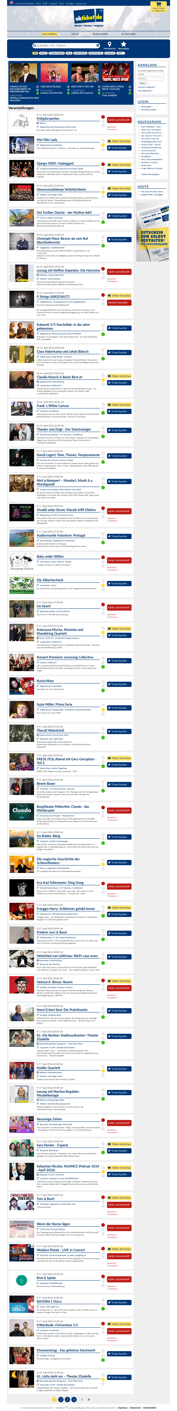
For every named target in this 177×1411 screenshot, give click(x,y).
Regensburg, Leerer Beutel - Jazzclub (55, 357)
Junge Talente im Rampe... (152, 168)
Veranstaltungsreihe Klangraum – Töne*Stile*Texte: (60, 1043)
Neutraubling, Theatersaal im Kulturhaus (57, 540)
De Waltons (146, 156)
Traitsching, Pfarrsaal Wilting (52, 1229)
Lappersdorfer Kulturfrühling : (51, 381)
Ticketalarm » (112, 129)
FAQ (38, 3)
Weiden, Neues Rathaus (50, 279)
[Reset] (98, 45)
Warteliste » (112, 127)
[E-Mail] (151, 74)
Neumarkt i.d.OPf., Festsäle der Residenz (57, 1047)
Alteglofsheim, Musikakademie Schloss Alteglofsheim (63, 302)
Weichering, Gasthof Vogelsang (53, 768)
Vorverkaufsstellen (24, 3)
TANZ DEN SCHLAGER (51, 86)
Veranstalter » (147, 106)
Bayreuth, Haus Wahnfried (51, 739)
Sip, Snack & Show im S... (152, 135)
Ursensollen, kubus (48, 585)
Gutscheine (128, 34)
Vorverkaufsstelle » (149, 109)
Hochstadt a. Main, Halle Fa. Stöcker (55, 561)
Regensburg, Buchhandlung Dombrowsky (58, 127)
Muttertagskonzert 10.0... (152, 141)
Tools (61, 3)
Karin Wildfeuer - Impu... (151, 126)
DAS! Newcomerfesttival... (152, 159)
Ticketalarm (100, 34)
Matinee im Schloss (149, 162)
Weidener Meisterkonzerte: (49, 1072)
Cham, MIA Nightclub (49, 1306)
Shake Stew (146, 165)
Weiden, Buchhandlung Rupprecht (55, 1103)
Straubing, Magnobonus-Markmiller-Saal (57, 1204)
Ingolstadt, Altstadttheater (51, 1283)
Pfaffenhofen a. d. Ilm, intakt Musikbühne (58, 937)
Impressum (81, 3)
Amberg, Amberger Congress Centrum (56, 987)
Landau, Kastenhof (48, 662)
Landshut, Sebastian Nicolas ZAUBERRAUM (59, 1178)
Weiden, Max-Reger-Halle (51, 194)
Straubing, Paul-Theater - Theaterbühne (57, 815)
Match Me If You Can (82, 86)
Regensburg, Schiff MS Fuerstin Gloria (56, 515)
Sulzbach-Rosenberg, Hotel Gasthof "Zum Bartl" (60, 489)
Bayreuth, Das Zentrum (50, 964)
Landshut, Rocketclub (49, 411)
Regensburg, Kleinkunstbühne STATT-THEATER (60, 333)
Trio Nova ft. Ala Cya (150, 138)
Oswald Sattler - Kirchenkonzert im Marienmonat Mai (20, 89)
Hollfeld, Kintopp (47, 1355)
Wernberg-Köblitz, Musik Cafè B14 (55, 611)
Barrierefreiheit (149, 1408)
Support (53, 3)
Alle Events (49, 34)
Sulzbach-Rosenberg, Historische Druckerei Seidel (61, 168)
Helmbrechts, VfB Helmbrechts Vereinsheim (59, 914)
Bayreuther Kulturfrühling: (49, 960)
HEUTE (75, 34)
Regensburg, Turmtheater (51, 145)
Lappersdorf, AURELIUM (50, 385)
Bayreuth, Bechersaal (49, 1150)
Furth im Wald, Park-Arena (51, 218)
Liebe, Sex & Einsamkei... (152, 129)
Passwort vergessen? (146, 87)
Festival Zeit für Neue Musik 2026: (53, 735)
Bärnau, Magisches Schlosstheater (54, 868)
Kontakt (70, 3)
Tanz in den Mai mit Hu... (152, 132)
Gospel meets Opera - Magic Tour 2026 (113, 87)
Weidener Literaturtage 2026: (50, 275)
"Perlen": (41, 123)
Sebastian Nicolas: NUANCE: (50, 1174)
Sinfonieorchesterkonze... (152, 147)
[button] (143, 83)
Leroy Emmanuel (148, 150)
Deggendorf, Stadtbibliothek (52, 247)
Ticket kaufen (117, 147)
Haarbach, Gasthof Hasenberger (54, 841)
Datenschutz (135, 1408)
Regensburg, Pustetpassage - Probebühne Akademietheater (65, 709)
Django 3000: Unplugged (152, 194)
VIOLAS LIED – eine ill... (151, 144)
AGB (44, 3)
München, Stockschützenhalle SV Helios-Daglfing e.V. (63, 1255)
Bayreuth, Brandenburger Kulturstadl (56, 1124)
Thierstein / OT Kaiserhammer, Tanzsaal (57, 789)
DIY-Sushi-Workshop (150, 153)
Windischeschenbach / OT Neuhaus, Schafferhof (61, 434)
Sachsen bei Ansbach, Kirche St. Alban (56, 460)
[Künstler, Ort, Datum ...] (66, 45)
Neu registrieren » (145, 90)
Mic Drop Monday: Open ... (153, 191)
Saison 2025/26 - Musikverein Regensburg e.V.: (58, 638)
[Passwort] (151, 78)
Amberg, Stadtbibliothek (50, 1015)
